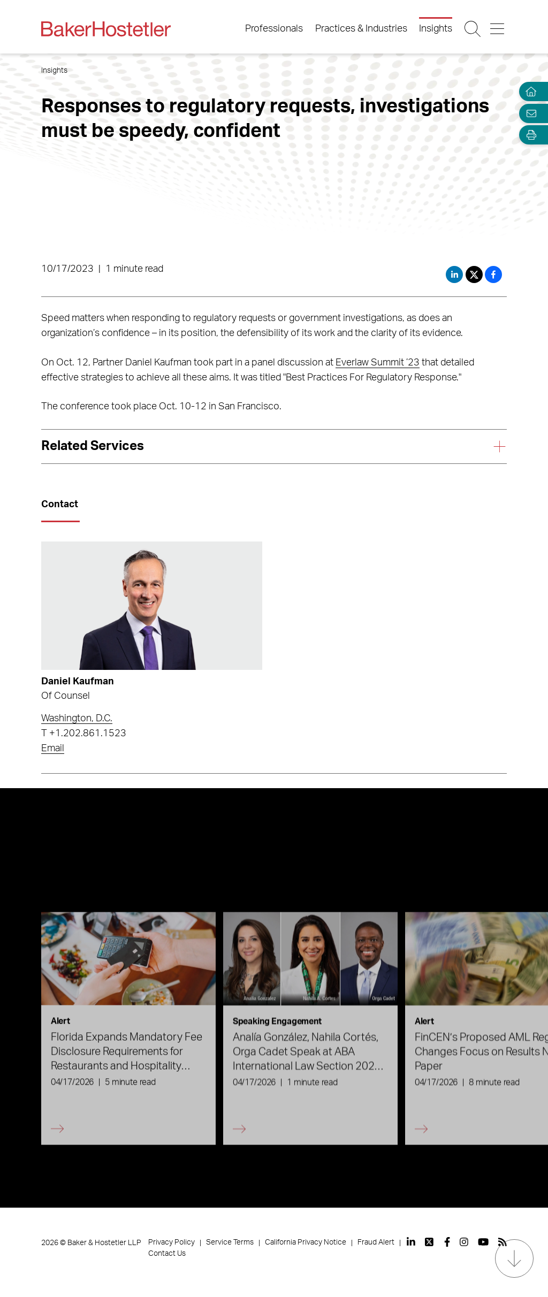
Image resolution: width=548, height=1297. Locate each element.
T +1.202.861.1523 (83, 733)
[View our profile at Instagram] (464, 1242)
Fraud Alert (375, 1242)
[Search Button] (473, 29)
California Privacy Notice (305, 1242)
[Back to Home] (106, 28)
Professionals (274, 29)
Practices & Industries (361, 29)
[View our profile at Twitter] (430, 1242)
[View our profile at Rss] (502, 1242)
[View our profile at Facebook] (447, 1242)
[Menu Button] (498, 29)
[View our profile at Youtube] (483, 1242)
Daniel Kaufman (77, 681)
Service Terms (230, 1242)
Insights (435, 29)
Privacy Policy (171, 1242)
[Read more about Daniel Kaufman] (151, 605)
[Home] (528, 92)
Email (52, 748)
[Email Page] (528, 113)
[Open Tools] (528, 135)
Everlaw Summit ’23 (378, 363)
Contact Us (167, 1253)
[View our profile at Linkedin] (411, 1242)
